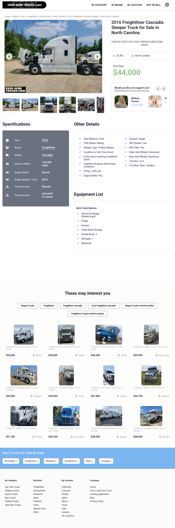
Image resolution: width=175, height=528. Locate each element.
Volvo (36, 505)
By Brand (117, 5)
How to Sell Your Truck (101, 490)
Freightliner (48, 147)
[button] (158, 88)
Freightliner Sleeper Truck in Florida (21, 428)
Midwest (51, 461)
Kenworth (37, 494)
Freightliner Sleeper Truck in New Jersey (150, 347)
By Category (99, 5)
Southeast (31, 461)
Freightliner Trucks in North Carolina (87, 314)
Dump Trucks (11, 494)
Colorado (66, 490)
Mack (36, 498)
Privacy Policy (96, 501)
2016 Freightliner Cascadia (104, 306)
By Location (135, 5)
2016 (45, 140)
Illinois (65, 501)
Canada (106, 461)
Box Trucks (10, 498)
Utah (64, 508)
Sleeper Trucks (27, 306)
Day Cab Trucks (12, 487)
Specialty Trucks (13, 505)
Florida (65, 494)
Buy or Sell (154, 5)
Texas (64, 505)
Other (36, 512)
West (89, 461)
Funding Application (99, 494)
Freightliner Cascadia (72, 306)
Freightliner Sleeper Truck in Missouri (149, 388)
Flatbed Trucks (12, 501)
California (66, 487)
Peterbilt (37, 501)
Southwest (71, 461)
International (39, 490)
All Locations (68, 516)
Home (93, 487)
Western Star (39, 508)
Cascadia (47, 154)
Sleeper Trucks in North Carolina (139, 306)
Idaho (64, 498)
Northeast (11, 461)
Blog (92, 498)
